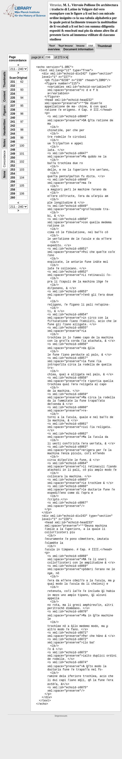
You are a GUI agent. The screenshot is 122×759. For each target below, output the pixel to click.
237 (12, 105)
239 (12, 113)
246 (12, 141)
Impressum (61, 716)
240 (12, 117)
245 (12, 137)
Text (52, 46)
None (4, 174)
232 (12, 85)
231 (12, 81)
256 (12, 181)
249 (12, 153)
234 (12, 93)
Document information (78, 49)
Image (80, 46)
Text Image (65, 46)
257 (12, 185)
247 (12, 145)
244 (12, 133)
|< (40, 57)
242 (12, 125)
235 (12, 97)
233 (12, 89)
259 (12, 193)
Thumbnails (4, 79)
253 (12, 169)
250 (12, 157)
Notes (4, 143)
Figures (4, 110)
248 (12, 149)
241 (12, 121)
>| (67, 57)
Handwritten (4, 127)
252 (12, 165)
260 (12, 197)
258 (12, 189)
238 (12, 109)
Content (4, 96)
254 (12, 173)
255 (12, 177)
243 (12, 129)
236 (12, 101)
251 (12, 161)
